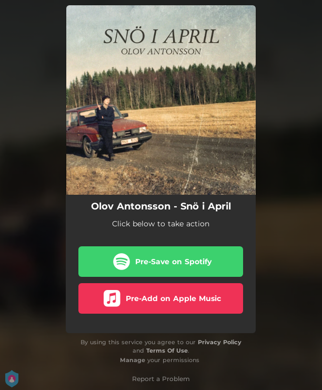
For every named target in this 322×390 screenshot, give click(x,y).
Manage (132, 360)
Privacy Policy (220, 342)
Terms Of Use (167, 350)
